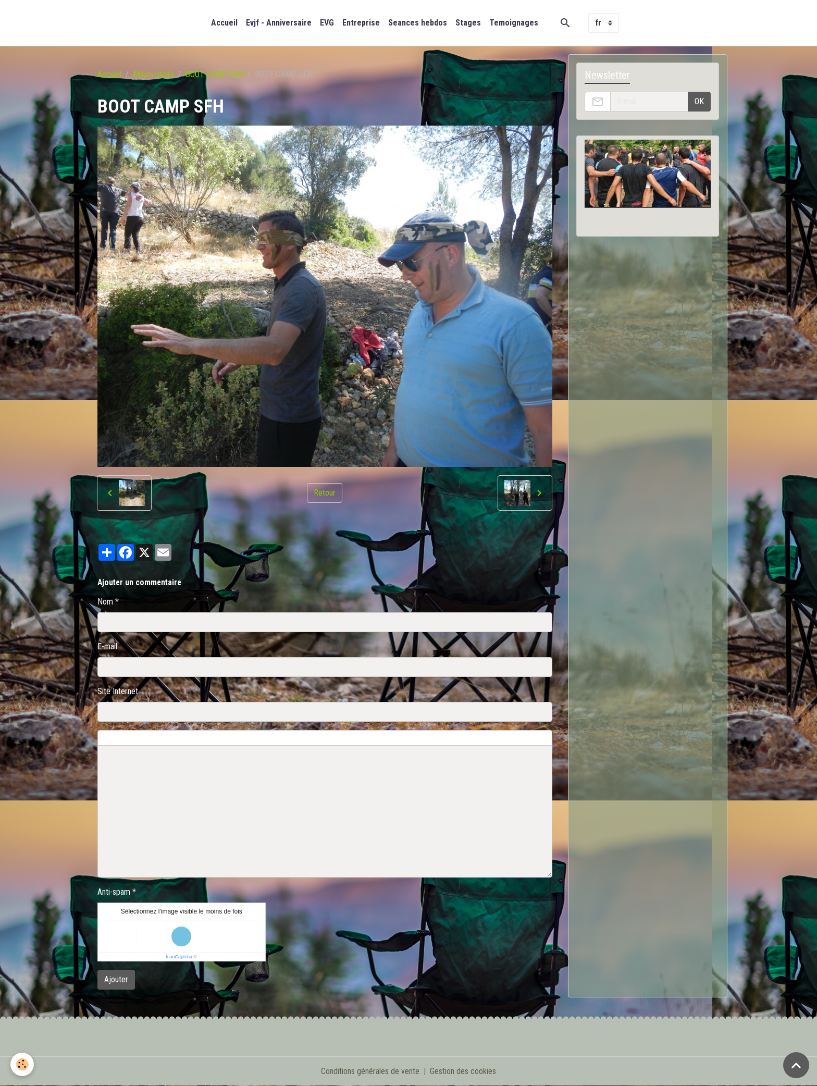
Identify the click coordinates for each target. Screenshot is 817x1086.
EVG (327, 23)
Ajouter (116, 979)
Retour (325, 493)
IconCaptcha (179, 956)
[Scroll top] (796, 1065)
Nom (105, 602)
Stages (468, 23)
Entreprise (361, 23)
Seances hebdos (417, 23)
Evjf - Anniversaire (279, 23)
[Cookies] (22, 1064)
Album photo (153, 74)
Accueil (224, 23)
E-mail (107, 646)
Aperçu (334, 738)
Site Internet (117, 691)
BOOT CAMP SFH (214, 74)
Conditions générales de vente (370, 1071)
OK (699, 101)
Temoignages (513, 23)
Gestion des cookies (463, 1071)
